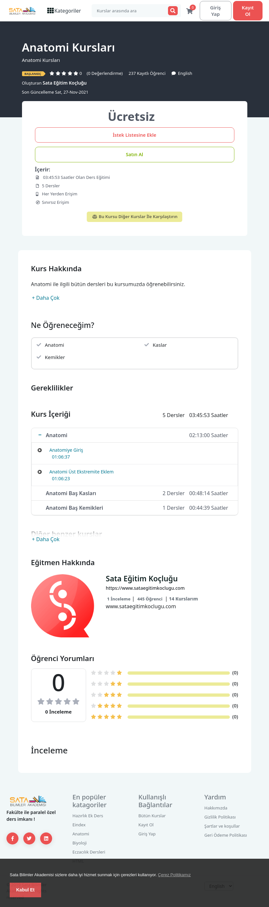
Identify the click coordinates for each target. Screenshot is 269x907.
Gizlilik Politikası (220, 817)
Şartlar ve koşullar (222, 826)
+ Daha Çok (46, 298)
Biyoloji (80, 843)
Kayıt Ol (247, 10)
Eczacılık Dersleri (89, 852)
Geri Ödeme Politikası (225, 835)
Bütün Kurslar (152, 816)
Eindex (79, 825)
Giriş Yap (213, 10)
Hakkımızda (215, 808)
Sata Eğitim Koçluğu (65, 83)
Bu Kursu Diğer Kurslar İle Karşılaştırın (135, 217)
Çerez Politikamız (174, 874)
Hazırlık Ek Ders (88, 816)
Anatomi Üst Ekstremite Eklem (82, 472)
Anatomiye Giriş (66, 450)
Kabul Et (25, 889)
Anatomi (81, 834)
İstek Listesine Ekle (134, 135)
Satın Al (134, 154)
